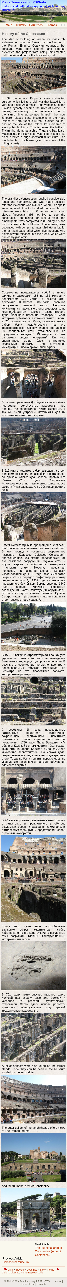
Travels (21, 25)
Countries (36, 25)
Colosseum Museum (16, 1262)
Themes (51, 25)
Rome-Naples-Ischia (32, 1272)
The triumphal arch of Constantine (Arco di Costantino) (48, 1251)
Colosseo (14, 1272)
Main (9, 25)
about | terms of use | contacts (42, 1283)
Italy (42, 1269)
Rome (50, 1269)
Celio (5, 1272)
